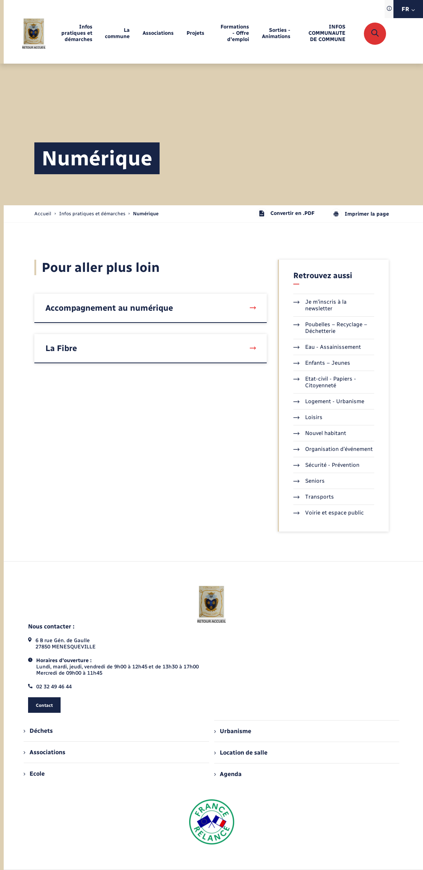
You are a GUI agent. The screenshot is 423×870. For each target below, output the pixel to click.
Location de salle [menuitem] (240, 752)
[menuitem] (75, 33)
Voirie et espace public (328, 512)
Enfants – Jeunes (321, 363)
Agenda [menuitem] (228, 774)
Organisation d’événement (333, 449)
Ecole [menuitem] (34, 773)
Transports (313, 496)
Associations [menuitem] (44, 752)
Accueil (42, 213)
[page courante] (145, 213)
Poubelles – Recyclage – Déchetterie (330, 327)
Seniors (309, 481)
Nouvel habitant (319, 433)
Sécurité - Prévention (326, 465)
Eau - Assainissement (327, 347)
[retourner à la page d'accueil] (33, 33)
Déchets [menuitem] (38, 730)
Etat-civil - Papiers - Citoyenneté (324, 382)
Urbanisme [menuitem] (232, 731)
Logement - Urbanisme (328, 401)
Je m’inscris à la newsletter (320, 305)
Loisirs (308, 417)
